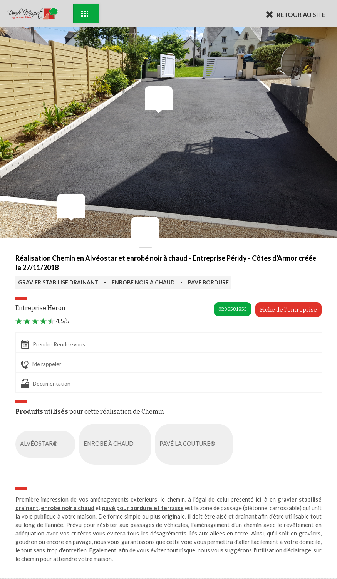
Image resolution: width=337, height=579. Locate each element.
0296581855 (232, 309)
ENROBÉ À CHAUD (117, 444)
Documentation (45, 383)
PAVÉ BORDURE (208, 282)
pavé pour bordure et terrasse (142, 507)
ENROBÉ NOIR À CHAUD (143, 282)
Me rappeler (41, 364)
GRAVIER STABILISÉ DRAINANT (58, 282)
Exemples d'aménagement (84, 14)
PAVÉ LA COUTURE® (195, 444)
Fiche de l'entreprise (288, 309)
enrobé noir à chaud (67, 507)
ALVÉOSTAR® (47, 444)
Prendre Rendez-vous (53, 344)
